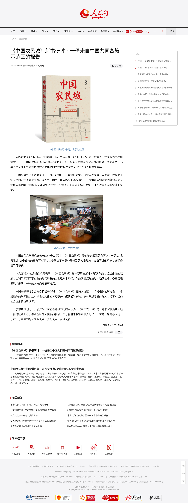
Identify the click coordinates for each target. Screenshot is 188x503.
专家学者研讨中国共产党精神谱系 (26, 426)
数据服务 (113, 466)
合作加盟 (92, 466)
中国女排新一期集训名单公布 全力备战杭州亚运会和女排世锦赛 (47, 368)
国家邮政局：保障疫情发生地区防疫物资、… (156, 94)
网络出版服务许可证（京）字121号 (109, 482)
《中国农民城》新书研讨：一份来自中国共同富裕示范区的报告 (47, 350)
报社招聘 (60, 466)
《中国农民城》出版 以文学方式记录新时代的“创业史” (92, 405)
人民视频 (78, 449)
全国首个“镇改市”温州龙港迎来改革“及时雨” (87, 410)
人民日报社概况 (34, 466)
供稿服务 (103, 466)
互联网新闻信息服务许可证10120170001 (57, 477)
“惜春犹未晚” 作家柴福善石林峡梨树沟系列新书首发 (91, 421)
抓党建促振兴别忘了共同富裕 (24, 415)
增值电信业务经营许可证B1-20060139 (90, 477)
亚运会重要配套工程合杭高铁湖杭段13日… (155, 101)
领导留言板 (62, 449)
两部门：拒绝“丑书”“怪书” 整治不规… (153, 68)
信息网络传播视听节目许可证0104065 (40, 482)
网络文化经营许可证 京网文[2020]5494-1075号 (74, 482)
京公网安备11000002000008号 (151, 482)
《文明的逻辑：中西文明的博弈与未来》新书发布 (33, 410)
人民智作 (109, 449)
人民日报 (15, 449)
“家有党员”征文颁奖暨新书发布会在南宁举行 (87, 415)
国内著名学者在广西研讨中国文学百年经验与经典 (90, 426)
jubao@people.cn (126, 472)
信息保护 (145, 466)
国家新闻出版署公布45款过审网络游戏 (153, 74)
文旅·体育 (23, 39)
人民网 (13, 39)
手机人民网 (47, 449)
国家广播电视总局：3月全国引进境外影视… (155, 114)
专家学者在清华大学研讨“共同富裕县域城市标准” (33, 421)
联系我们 (156, 466)
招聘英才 (71, 466)
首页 (13, 31)
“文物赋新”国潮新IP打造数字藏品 (151, 121)
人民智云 (93, 449)
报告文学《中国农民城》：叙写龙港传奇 (29, 405)
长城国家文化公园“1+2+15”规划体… (152, 81)
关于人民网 (48, 466)
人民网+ (31, 449)
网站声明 (124, 466)
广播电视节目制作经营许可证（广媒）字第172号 (127, 477)
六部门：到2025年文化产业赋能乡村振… (154, 61)
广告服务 (81, 466)
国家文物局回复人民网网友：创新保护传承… (156, 88)
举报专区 (92, 31)
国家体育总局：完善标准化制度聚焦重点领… (156, 108)
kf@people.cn (69, 472)
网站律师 (135, 466)
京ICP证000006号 (131, 482)
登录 (172, 31)
